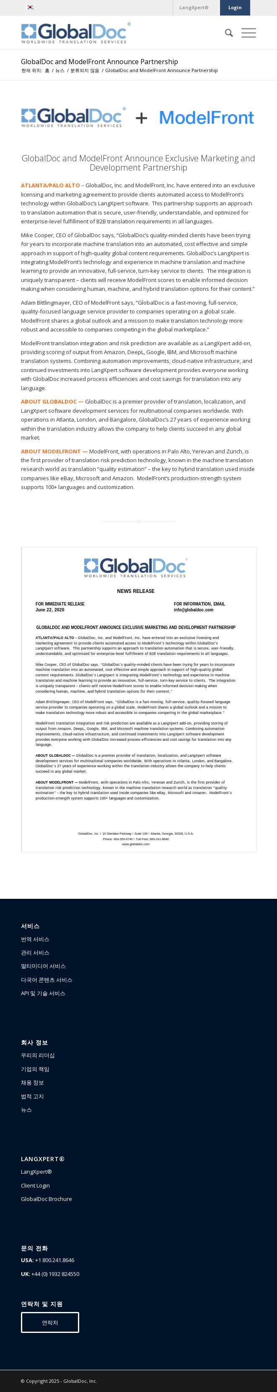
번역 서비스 (35, 939)
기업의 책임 (35, 1069)
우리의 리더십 (38, 1055)
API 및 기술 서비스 (43, 993)
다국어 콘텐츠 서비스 (46, 979)
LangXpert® (36, 1171)
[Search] (225, 32)
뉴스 (26, 1109)
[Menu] (244, 32)
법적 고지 (32, 1096)
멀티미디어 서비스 (43, 966)
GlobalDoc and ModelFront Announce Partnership (99, 61)
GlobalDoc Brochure (46, 1199)
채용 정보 (32, 1082)
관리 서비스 (35, 952)
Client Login (35, 1185)
